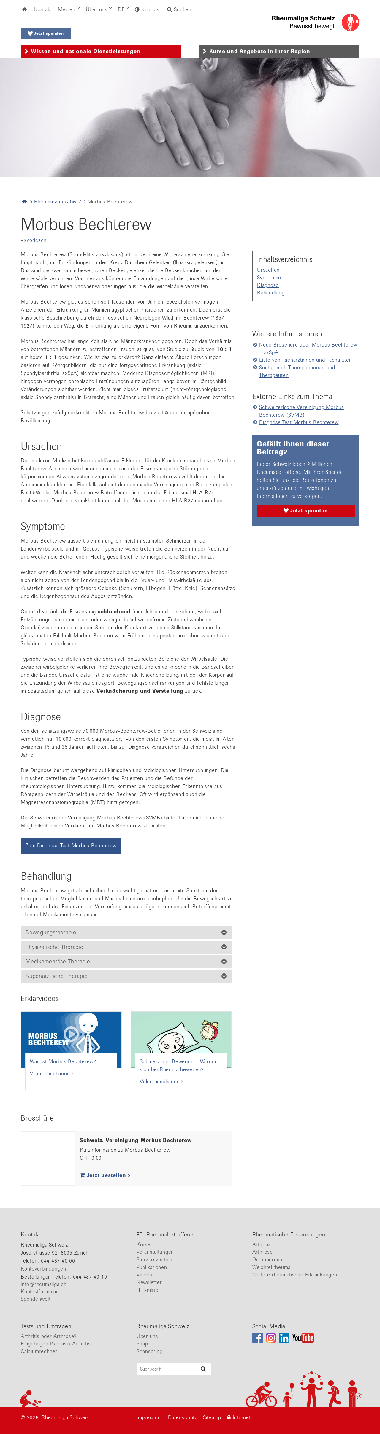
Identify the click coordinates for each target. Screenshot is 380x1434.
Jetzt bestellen (105, 1175)
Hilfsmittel (148, 1290)
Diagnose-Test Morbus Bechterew (299, 422)
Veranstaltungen (155, 1252)
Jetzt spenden (46, 33)
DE (121, 9)
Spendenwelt (35, 1299)
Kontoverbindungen (43, 1268)
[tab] (101, 51)
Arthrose (262, 1252)
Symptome (269, 277)
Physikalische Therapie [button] (54, 947)
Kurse (144, 1244)
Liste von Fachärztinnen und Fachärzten (305, 360)
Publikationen (152, 1267)
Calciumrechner (39, 1351)
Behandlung (271, 292)
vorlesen (37, 240)
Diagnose (268, 285)
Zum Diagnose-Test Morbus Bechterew (71, 845)
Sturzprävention (154, 1259)
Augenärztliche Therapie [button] (57, 976)
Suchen (179, 9)
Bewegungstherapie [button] (51, 932)
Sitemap (212, 1417)
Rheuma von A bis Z (58, 201)
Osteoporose (267, 1259)
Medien (66, 9)
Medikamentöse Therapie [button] (58, 961)
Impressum (149, 1417)
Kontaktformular (39, 1291)
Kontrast (150, 9)
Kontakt (43, 9)
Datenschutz (182, 1417)
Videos (144, 1274)
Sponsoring (150, 1351)
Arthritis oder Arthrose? (49, 1336)
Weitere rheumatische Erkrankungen (294, 1274)
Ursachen (268, 270)
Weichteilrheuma (271, 1267)
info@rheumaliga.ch (44, 1284)
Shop (142, 1343)
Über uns (96, 9)
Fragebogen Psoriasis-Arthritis (56, 1343)
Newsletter (149, 1282)
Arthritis (261, 1244)
